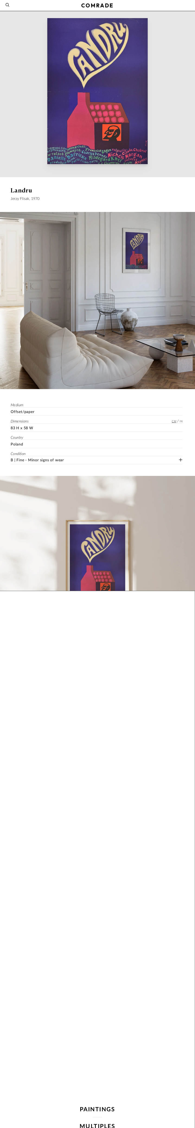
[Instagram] (187, 5)
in (181, 421)
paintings (97, 1110)
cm (174, 421)
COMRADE (97, 5)
